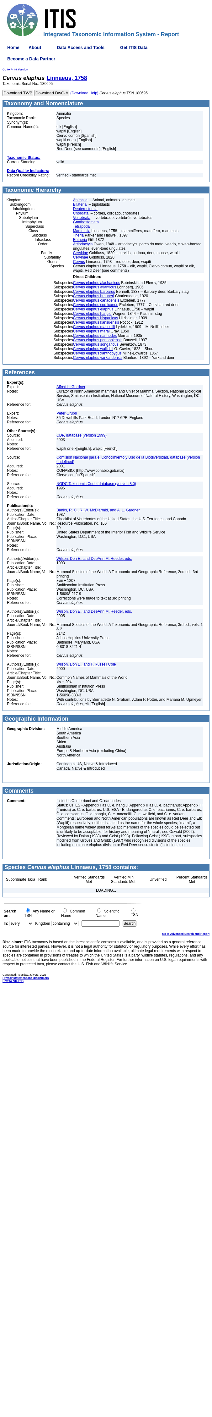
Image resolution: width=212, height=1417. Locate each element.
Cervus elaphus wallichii (93, 349)
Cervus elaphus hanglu (92, 313)
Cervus (79, 261)
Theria (78, 235)
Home (13, 47)
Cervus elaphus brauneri (93, 296)
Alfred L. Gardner (70, 387)
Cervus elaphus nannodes (95, 335)
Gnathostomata (86, 222)
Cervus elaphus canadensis (96, 300)
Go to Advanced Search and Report (185, 933)
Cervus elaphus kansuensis (96, 322)
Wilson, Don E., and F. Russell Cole (86, 664)
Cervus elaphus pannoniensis (97, 340)
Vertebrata (81, 217)
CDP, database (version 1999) (81, 435)
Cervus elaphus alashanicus (96, 283)
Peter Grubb (66, 413)
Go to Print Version (15, 69)
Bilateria (80, 204)
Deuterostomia (85, 209)
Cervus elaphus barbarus (94, 291)
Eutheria (80, 239)
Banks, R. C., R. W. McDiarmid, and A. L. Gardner (98, 510)
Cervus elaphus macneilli (94, 327)
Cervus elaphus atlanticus (94, 287)
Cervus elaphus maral (91, 331)
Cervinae (80, 257)
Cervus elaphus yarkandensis (97, 357)
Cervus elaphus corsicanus (95, 305)
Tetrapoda (81, 226)
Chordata (80, 213)
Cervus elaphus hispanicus (95, 318)
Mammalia (81, 231)
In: (6, 923)
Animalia (80, 200)
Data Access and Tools (80, 47)
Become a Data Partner (31, 58)
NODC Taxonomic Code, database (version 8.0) (96, 484)
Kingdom (42, 923)
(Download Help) (84, 93)
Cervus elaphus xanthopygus (97, 353)
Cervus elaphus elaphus (93, 309)
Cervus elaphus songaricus (96, 344)
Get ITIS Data (133, 47)
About (35, 47)
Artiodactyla (83, 244)
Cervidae (80, 253)
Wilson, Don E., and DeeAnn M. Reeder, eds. (94, 558)
